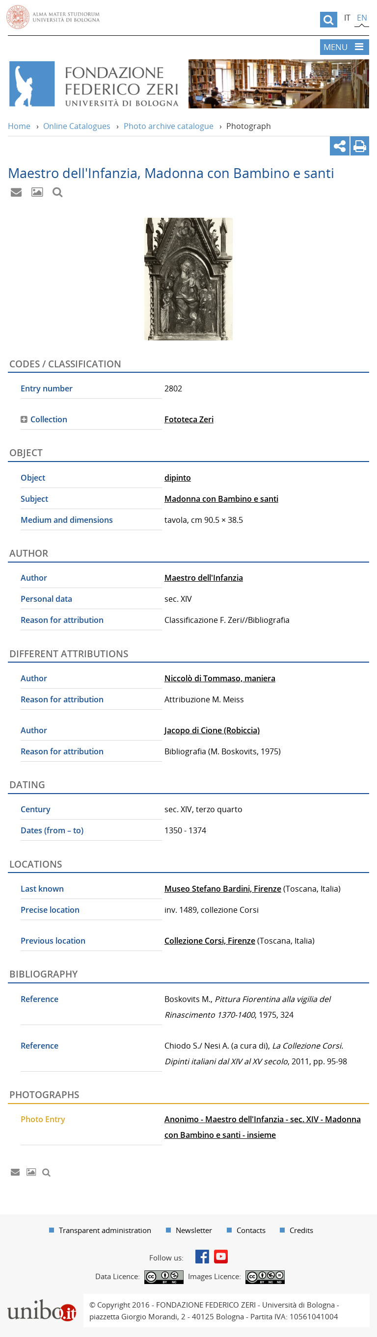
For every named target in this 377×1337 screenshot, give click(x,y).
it (347, 17)
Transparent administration (105, 1230)
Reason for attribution (62, 620)
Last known (42, 888)
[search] (328, 19)
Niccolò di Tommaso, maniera (219, 678)
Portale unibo (41, 1300)
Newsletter (194, 1230)
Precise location (50, 909)
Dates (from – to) (52, 830)
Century (36, 809)
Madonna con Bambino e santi (221, 498)
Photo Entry (43, 1119)
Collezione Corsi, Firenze (209, 940)
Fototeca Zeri (189, 419)
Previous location (53, 940)
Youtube (221, 1256)
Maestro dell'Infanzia (203, 577)
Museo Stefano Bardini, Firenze (222, 888)
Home (19, 126)
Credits (301, 1230)
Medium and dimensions (67, 519)
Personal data (46, 598)
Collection (48, 419)
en (362, 17)
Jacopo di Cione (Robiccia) (212, 730)
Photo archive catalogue (169, 126)
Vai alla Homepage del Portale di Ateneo (53, 17)
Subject (34, 498)
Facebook (202, 1256)
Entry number (47, 388)
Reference (39, 999)
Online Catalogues (76, 126)
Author (34, 577)
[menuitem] (100, 1230)
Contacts (251, 1230)
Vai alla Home (93, 83)
